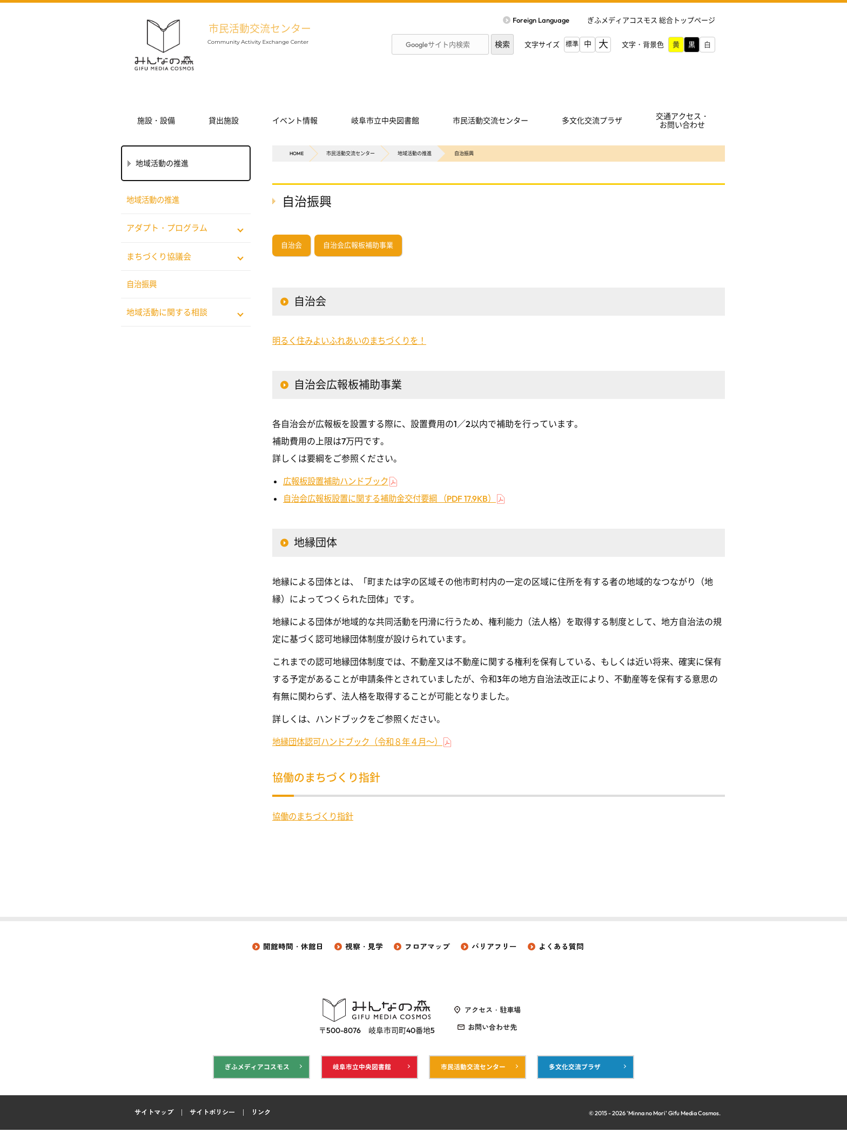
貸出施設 (224, 120)
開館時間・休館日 (293, 948)
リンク (268, 1114)
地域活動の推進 (415, 153)
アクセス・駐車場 (493, 1011)
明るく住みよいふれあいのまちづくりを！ (354, 341)
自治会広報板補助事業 (358, 246)
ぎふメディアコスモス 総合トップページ (651, 20)
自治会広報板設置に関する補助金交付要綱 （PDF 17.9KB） (396, 499)
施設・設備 (156, 120)
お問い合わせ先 (492, 1028)
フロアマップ (427, 948)
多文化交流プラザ (592, 120)
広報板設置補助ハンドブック (339, 482)
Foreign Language (541, 20)
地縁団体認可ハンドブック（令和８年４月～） (363, 742)
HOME (297, 153)
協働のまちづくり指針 (315, 817)
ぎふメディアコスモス (257, 1068)
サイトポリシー (217, 1114)
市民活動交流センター (266, 28)
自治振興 (142, 285)
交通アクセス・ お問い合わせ (682, 120)
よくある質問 (561, 948)
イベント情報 (295, 120)
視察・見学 (364, 948)
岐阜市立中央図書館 (385, 120)
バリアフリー (494, 948)
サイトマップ (156, 1114)
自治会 (291, 246)
